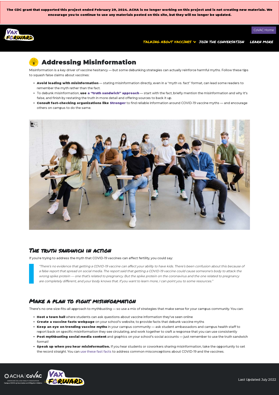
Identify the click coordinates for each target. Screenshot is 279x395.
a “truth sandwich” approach (113, 93)
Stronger (118, 103)
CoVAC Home (264, 30)
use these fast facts (95, 351)
